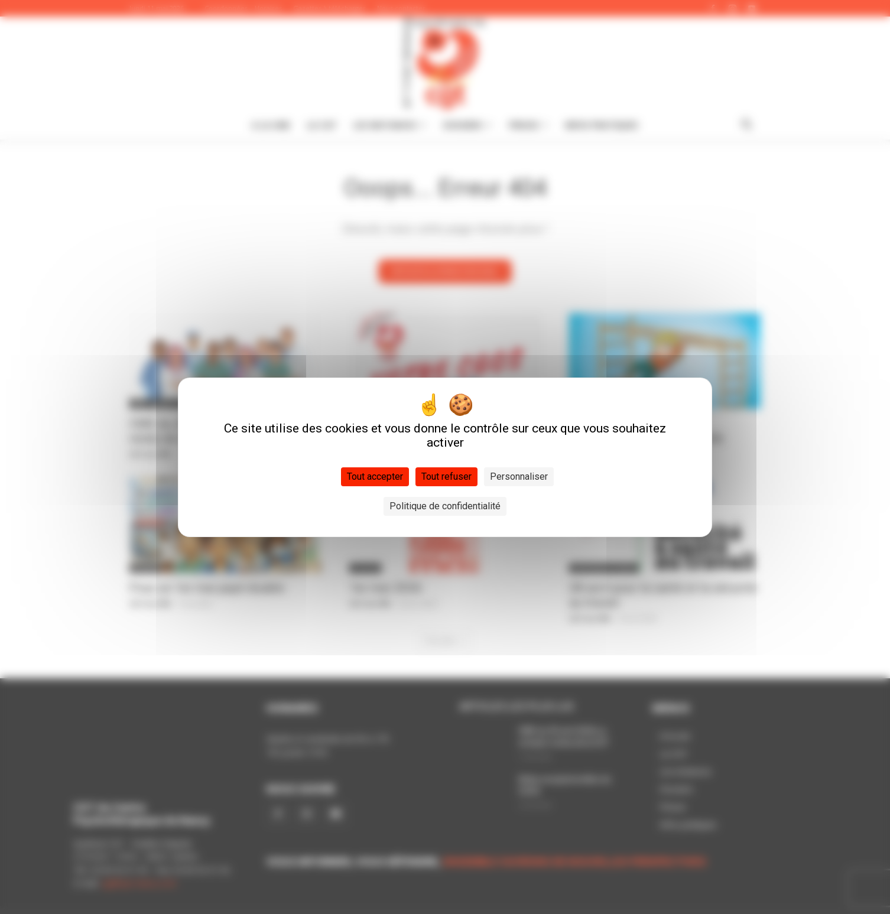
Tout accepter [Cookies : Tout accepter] (375, 476)
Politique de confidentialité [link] (445, 506)
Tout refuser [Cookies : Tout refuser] (446, 476)
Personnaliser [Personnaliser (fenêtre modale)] (519, 476)
